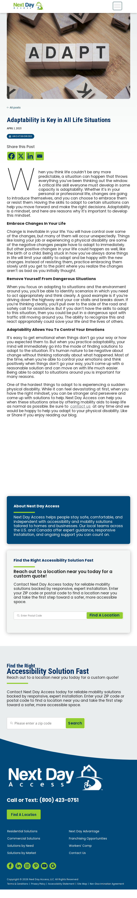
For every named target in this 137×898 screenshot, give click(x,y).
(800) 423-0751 (59, 800)
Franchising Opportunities (88, 838)
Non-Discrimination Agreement (107, 884)
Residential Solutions (22, 831)
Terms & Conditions (17, 884)
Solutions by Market (21, 853)
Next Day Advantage (84, 831)
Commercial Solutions (23, 838)
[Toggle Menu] (117, 6)
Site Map (82, 884)
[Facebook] (11, 156)
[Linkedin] (30, 156)
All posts (14, 108)
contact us (80, 407)
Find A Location (23, 814)
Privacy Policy (38, 884)
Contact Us (77, 853)
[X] (21, 156)
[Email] (39, 156)
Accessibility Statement (61, 884)
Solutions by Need (20, 846)
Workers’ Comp (80, 846)
